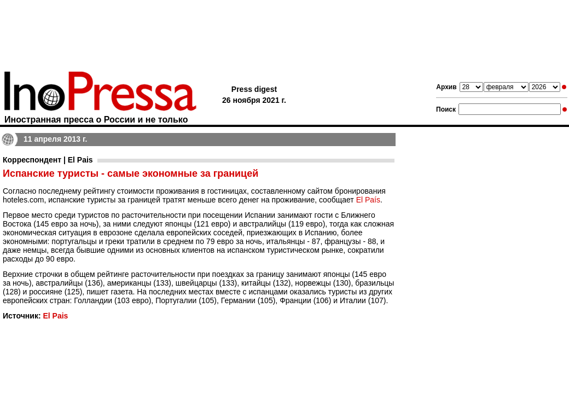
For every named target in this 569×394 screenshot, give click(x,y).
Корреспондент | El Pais (48, 159)
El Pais (55, 315)
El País (368, 199)
